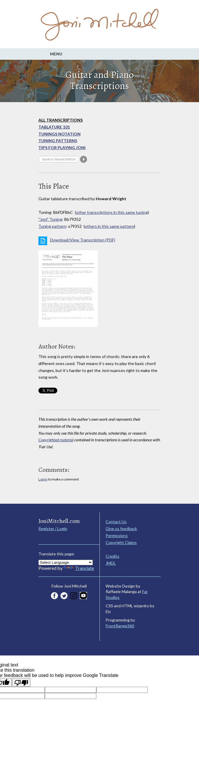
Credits (112, 556)
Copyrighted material (55, 439)
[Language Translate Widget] (65, 562)
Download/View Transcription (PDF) (82, 239)
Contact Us (116, 521)
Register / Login (52, 528)
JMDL (111, 563)
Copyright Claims (121, 542)
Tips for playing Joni (62, 147)
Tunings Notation (59, 133)
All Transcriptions (60, 120)
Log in (42, 479)
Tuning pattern (52, 226)
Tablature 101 (54, 126)
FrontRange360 (120, 625)
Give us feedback (121, 528)
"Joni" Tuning (50, 219)
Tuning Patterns (57, 140)
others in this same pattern (109, 226)
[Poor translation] (21, 682)
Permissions (117, 535)
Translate (78, 568)
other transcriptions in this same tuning (112, 212)
